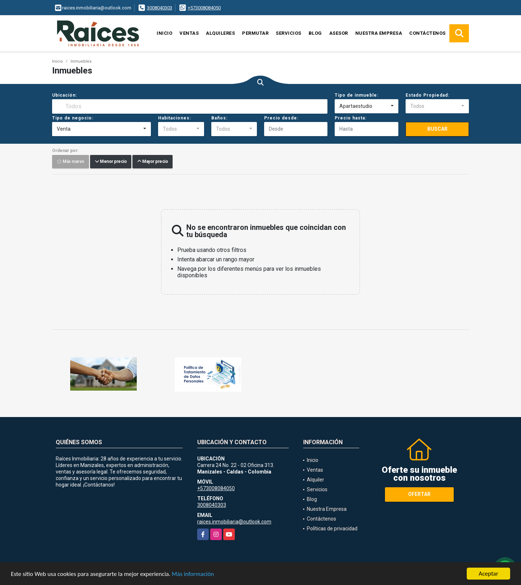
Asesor (338, 33)
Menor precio (111, 161)
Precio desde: (281, 118)
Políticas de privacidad (332, 528)
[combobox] (366, 106)
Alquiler (315, 480)
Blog (315, 33)
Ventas (189, 33)
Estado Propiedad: (427, 95)
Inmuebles (81, 61)
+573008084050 (204, 7)
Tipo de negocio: (72, 118)
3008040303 (159, 7)
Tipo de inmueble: (356, 95)
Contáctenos (427, 33)
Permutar (255, 33)
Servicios (288, 33)
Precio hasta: (351, 118)
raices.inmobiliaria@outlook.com (234, 522)
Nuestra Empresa (378, 33)
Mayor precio (152, 161)
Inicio (164, 33)
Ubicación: (64, 95)
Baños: (219, 118)
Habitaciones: (174, 118)
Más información (193, 574)
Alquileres (220, 33)
